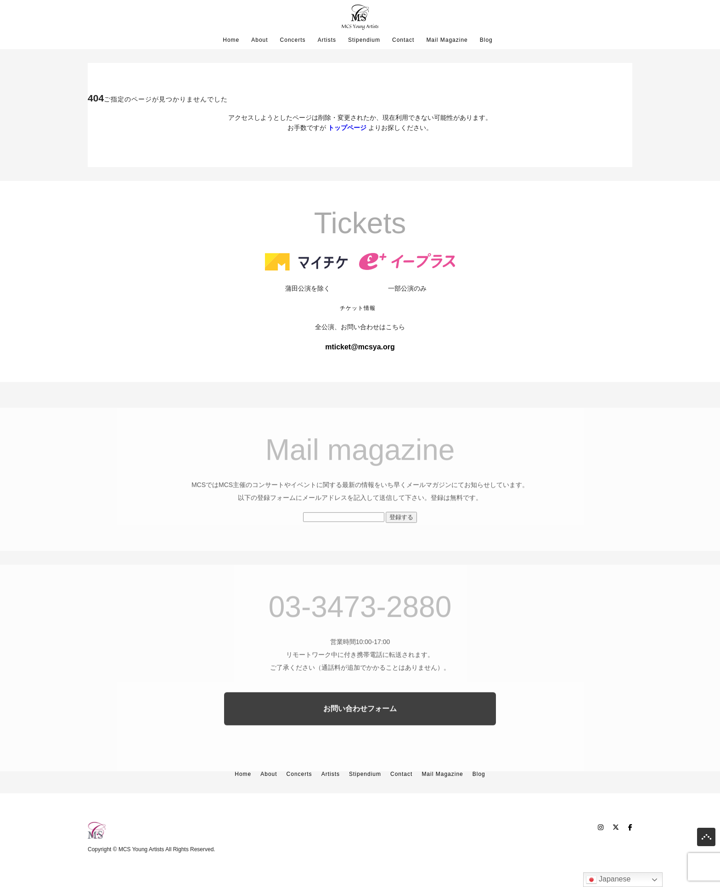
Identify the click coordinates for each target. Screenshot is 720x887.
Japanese (608, 879)
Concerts (293, 40)
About (259, 40)
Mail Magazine (446, 40)
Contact (403, 40)
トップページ (347, 127)
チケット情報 (358, 308)
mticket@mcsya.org (360, 347)
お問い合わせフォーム (360, 727)
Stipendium (364, 40)
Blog (486, 40)
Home (231, 40)
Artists (327, 40)
